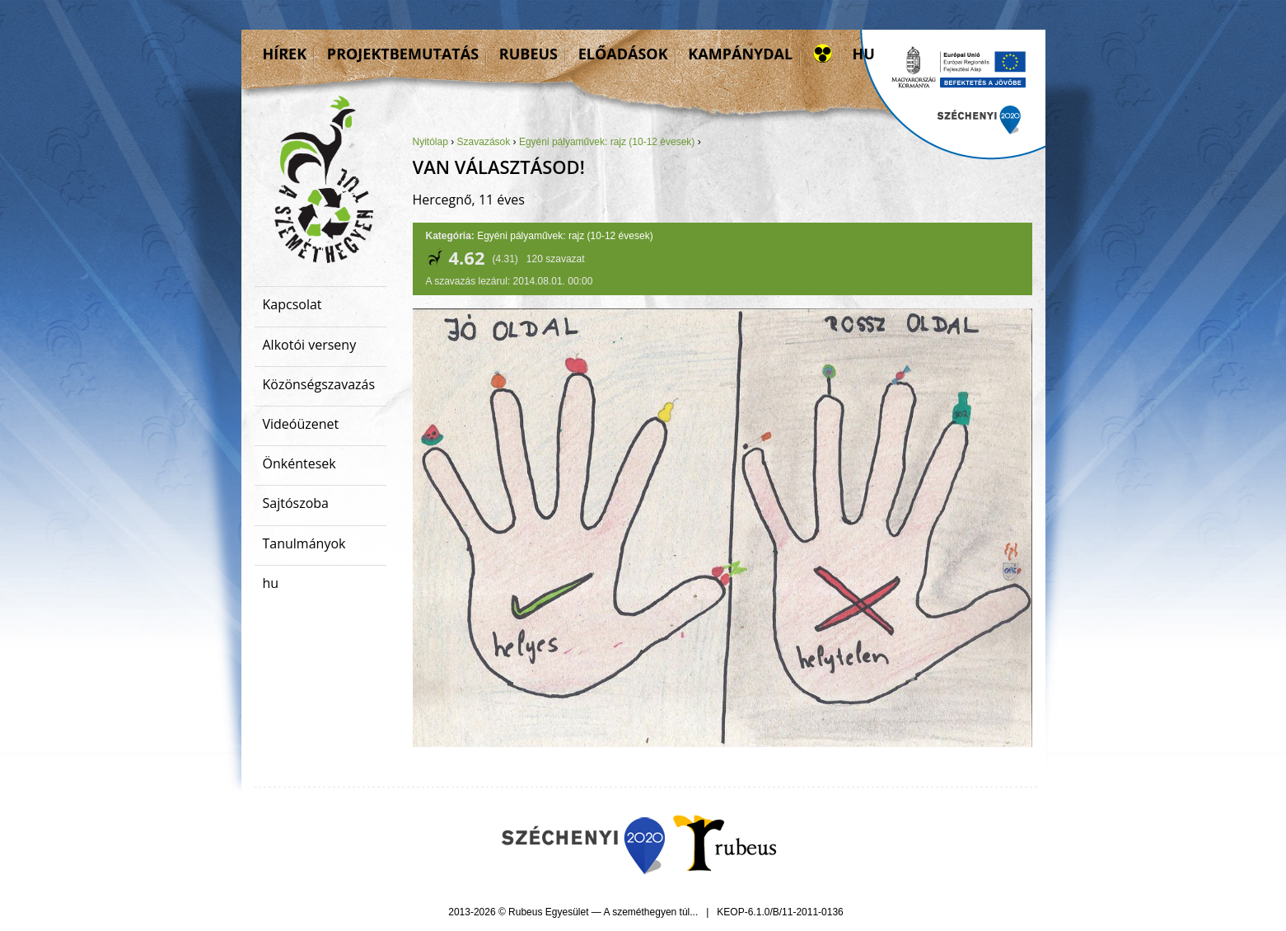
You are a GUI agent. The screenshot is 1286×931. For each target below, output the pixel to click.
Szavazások (484, 142)
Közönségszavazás (319, 384)
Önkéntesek (299, 463)
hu (864, 53)
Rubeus (528, 53)
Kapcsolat (292, 304)
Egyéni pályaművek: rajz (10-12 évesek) (606, 142)
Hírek (285, 53)
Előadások (623, 53)
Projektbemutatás (403, 53)
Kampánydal (740, 53)
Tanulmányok (304, 543)
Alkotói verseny (310, 345)
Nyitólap (430, 142)
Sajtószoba (296, 503)
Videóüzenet (301, 424)
